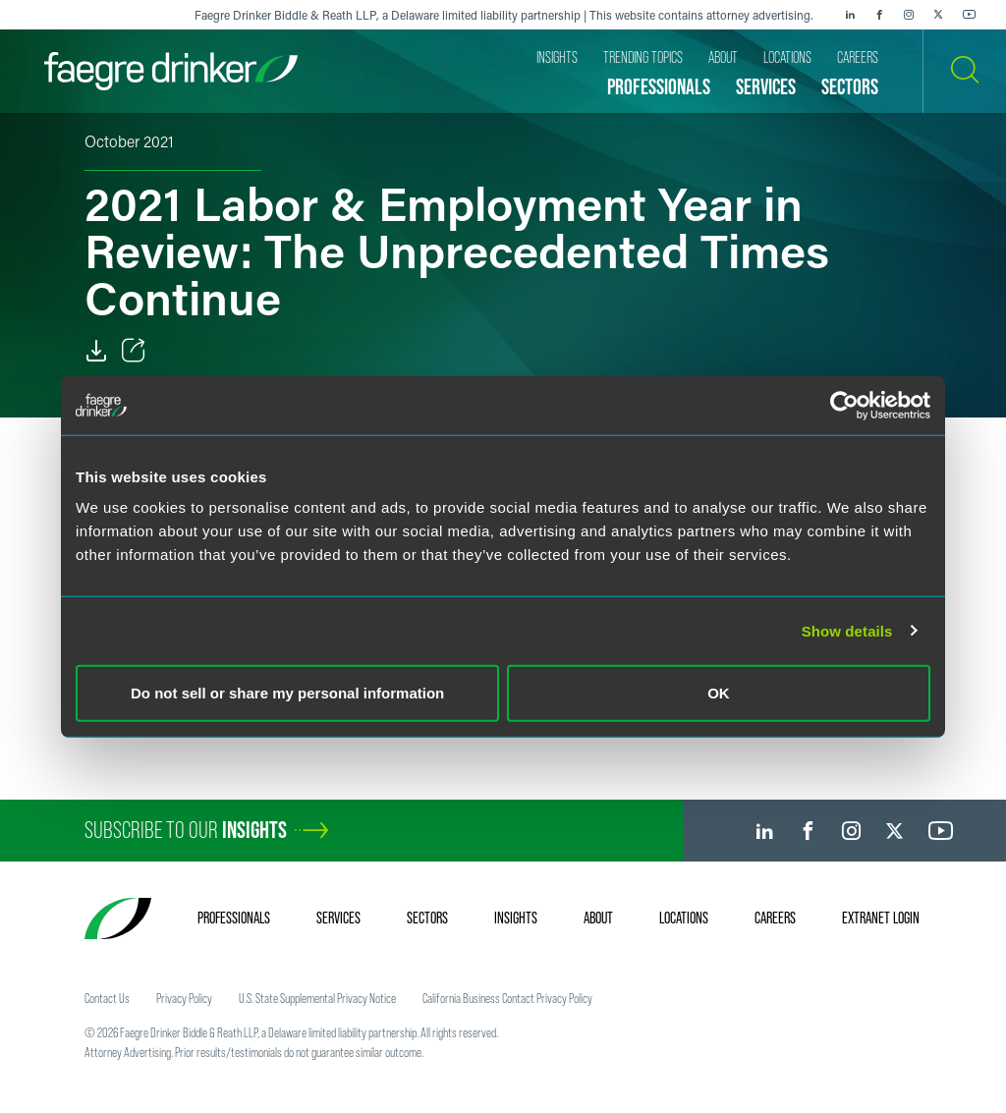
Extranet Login (881, 917)
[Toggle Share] (133, 350)
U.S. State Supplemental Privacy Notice (317, 998)
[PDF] (96, 350)
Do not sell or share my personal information (287, 693)
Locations (683, 917)
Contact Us (107, 998)
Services (338, 917)
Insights (515, 917)
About (598, 917)
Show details (847, 630)
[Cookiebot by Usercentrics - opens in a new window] (844, 404)
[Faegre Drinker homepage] (171, 71)
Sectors (427, 917)
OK (718, 693)
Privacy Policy (184, 998)
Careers (775, 917)
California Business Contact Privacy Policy (507, 998)
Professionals (233, 917)
